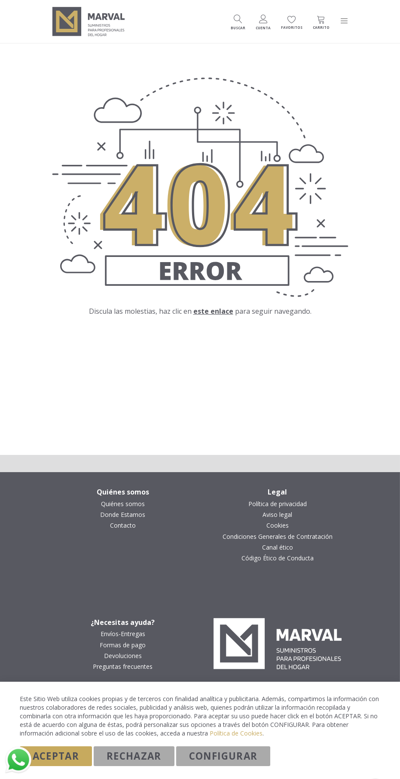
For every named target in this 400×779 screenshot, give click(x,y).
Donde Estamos (122, 515)
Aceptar (56, 756)
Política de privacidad (277, 504)
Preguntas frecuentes (123, 667)
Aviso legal (277, 515)
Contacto (123, 525)
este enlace (213, 311)
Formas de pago (123, 645)
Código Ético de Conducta (277, 558)
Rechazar (134, 756)
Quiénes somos (123, 504)
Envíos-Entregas (123, 634)
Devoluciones (123, 656)
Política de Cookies (236, 733)
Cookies (277, 525)
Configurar (223, 756)
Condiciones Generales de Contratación (278, 537)
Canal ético (277, 547)
